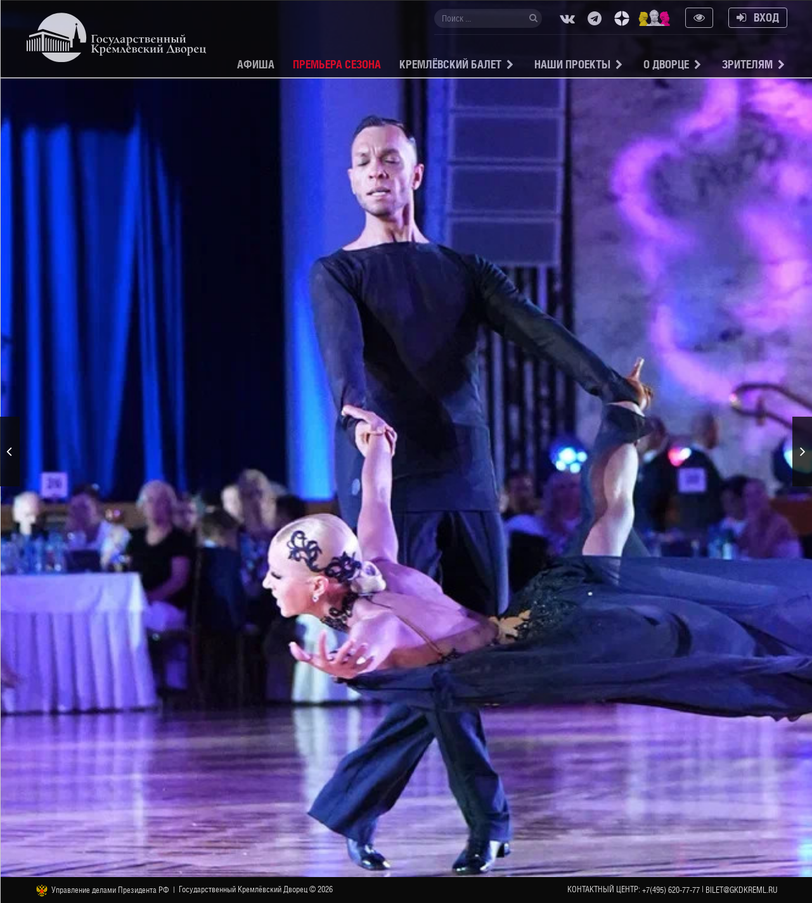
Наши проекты (572, 64)
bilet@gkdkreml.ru (742, 890)
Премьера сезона (337, 64)
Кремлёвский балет (450, 64)
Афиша (255, 64)
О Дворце (666, 64)
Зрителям (747, 64)
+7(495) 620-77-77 (671, 890)
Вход (758, 17)
